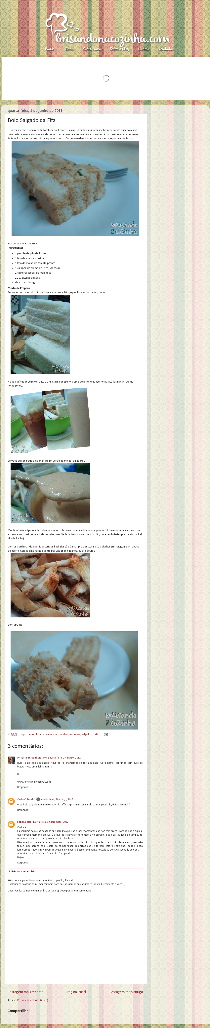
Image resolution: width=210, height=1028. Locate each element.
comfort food (34, 734)
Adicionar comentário (22, 871)
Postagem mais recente (26, 992)
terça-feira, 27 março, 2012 (65, 758)
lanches (64, 734)
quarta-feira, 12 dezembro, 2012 (50, 822)
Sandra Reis (24, 822)
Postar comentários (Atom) (32, 1000)
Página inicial (76, 992)
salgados (87, 734)
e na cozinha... (51, 734)
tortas (96, 734)
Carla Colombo (26, 799)
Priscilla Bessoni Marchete (33, 758)
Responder (23, 787)
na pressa (74, 734)
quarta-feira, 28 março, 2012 (57, 799)
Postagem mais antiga (126, 992)
